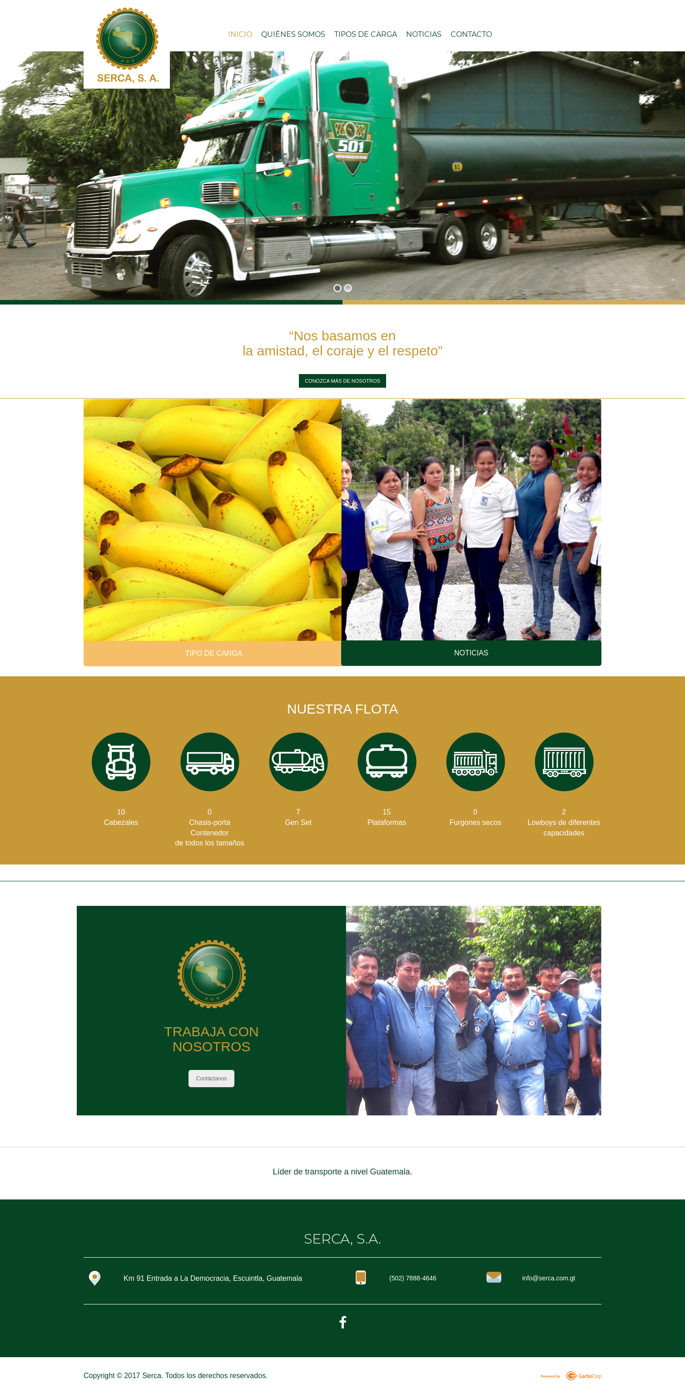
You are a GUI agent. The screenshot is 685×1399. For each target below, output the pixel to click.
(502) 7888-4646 (413, 1278)
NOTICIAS (471, 653)
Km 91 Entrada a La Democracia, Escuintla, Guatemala (213, 1278)
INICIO (240, 34)
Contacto (471, 34)
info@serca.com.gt (549, 1278)
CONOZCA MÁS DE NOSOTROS (342, 381)
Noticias (424, 34)
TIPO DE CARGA (213, 653)
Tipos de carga (365, 34)
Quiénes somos (293, 34)
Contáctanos (211, 1078)
